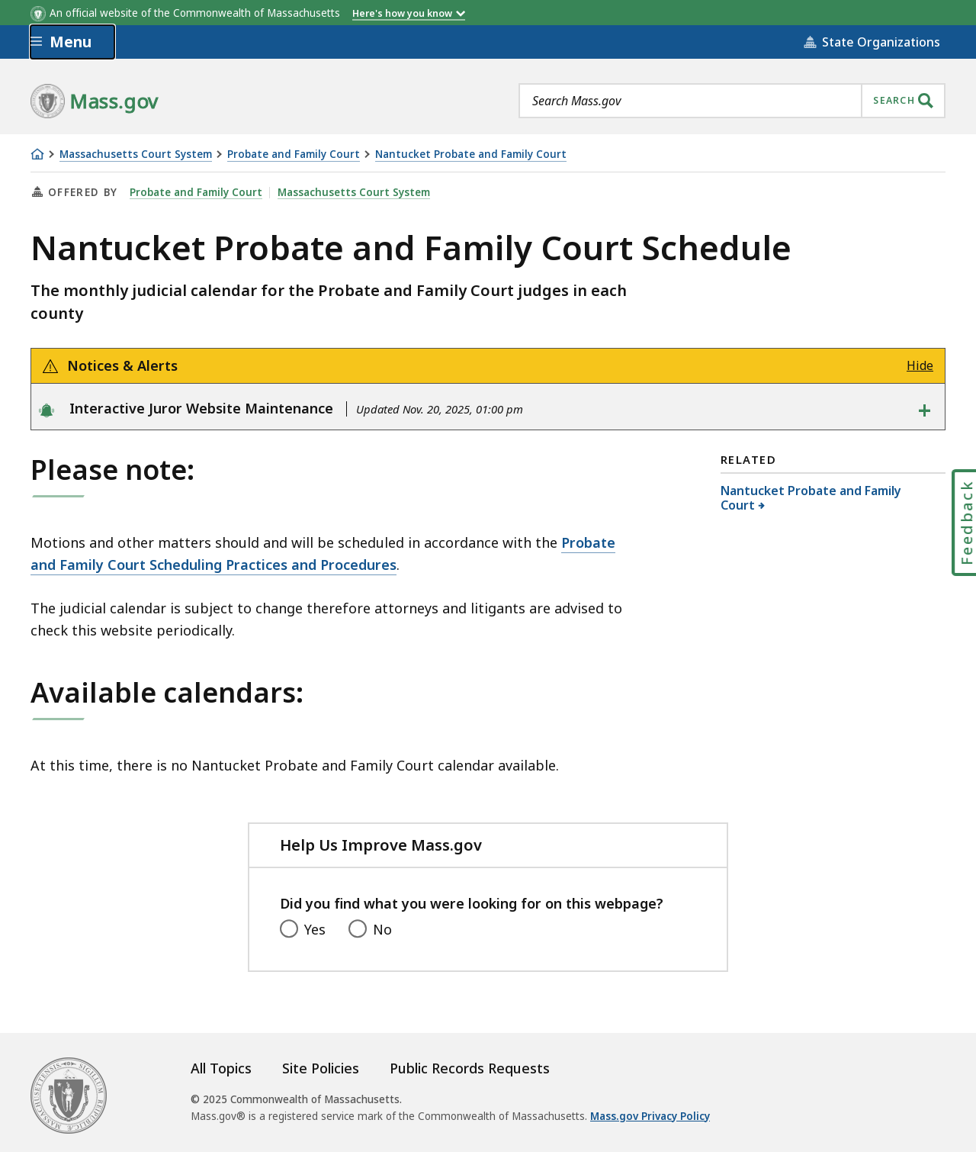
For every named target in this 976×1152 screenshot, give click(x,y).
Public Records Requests (470, 1068)
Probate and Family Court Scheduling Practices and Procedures (322, 553)
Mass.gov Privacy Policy (650, 1116)
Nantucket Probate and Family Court (471, 154)
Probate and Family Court (293, 154)
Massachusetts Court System (135, 154)
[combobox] (732, 100)
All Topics (221, 1068)
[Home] (37, 154)
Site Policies (320, 1068)
